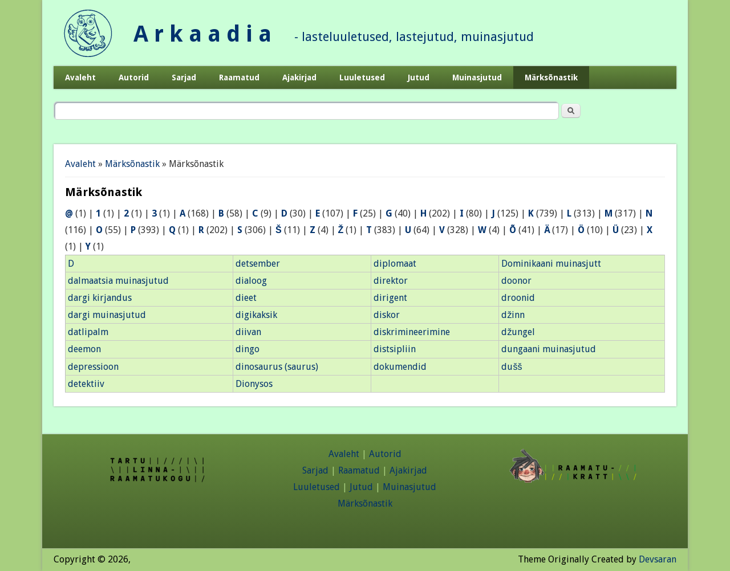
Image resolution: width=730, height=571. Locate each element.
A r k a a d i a (202, 34)
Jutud (418, 77)
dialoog (251, 280)
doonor (516, 280)
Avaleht (80, 77)
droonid (518, 297)
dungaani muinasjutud (548, 349)
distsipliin (395, 349)
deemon (84, 349)
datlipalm (88, 332)
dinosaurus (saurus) (277, 366)
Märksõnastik (551, 77)
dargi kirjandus (100, 297)
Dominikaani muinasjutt (551, 263)
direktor (391, 280)
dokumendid (400, 366)
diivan (248, 332)
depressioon (93, 366)
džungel (518, 332)
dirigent (390, 297)
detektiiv (86, 383)
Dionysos (254, 383)
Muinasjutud (477, 77)
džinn (513, 314)
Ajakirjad (299, 77)
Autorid (134, 77)
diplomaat (395, 263)
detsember (258, 263)
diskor (387, 314)
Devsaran (657, 559)
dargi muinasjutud (107, 314)
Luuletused (362, 77)
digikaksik (256, 314)
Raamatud (239, 77)
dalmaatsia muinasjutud (118, 280)
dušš (511, 366)
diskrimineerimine (412, 332)
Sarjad (184, 77)
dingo (247, 349)
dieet (246, 297)
